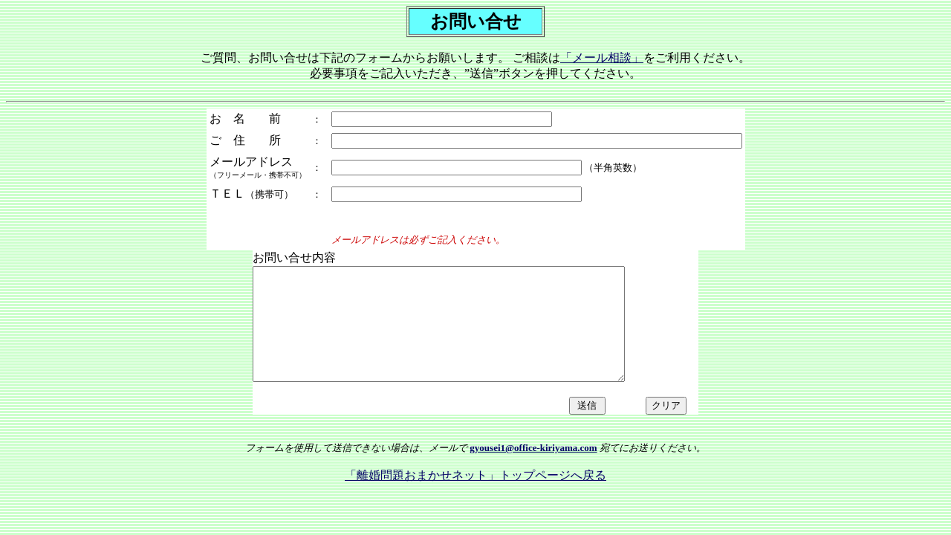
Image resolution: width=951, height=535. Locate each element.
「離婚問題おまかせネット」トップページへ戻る (475, 497)
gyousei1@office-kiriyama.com (533, 470)
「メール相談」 (601, 57)
